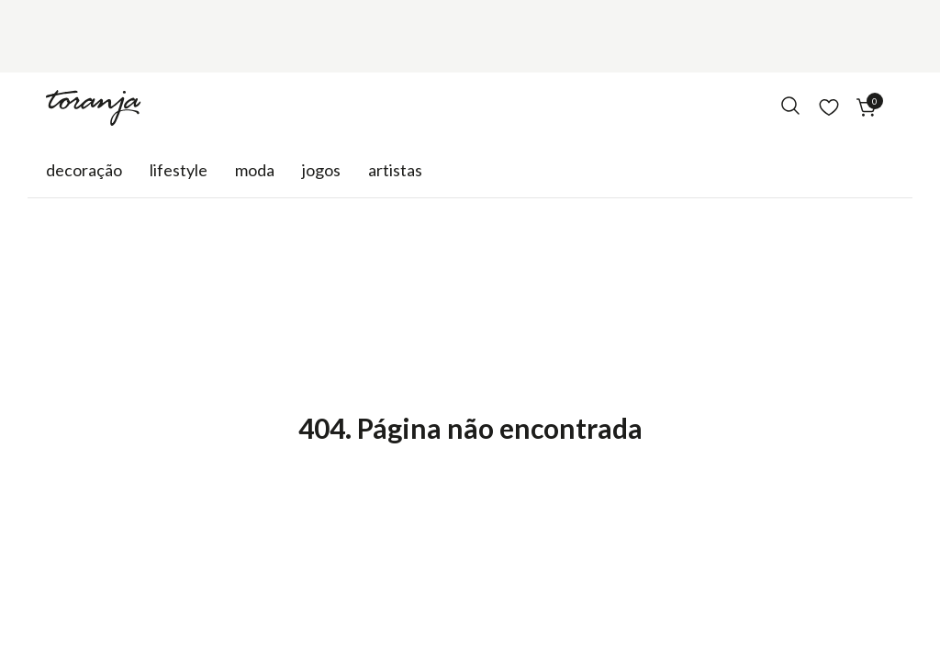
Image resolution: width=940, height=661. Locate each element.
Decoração (84, 170)
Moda (254, 170)
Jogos (321, 170)
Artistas (395, 170)
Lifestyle (178, 170)
